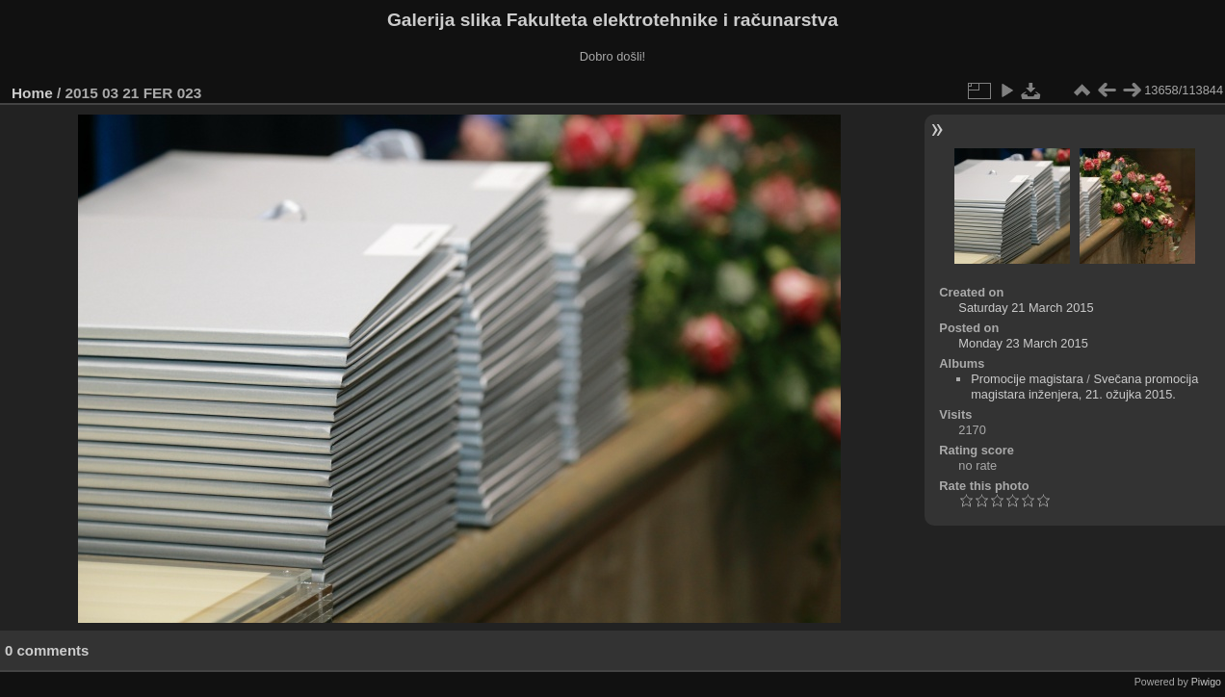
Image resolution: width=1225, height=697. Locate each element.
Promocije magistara (1027, 379)
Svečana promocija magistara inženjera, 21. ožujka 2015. (1084, 386)
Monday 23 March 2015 (1022, 343)
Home (32, 93)
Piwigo (1206, 681)
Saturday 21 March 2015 (1025, 307)
